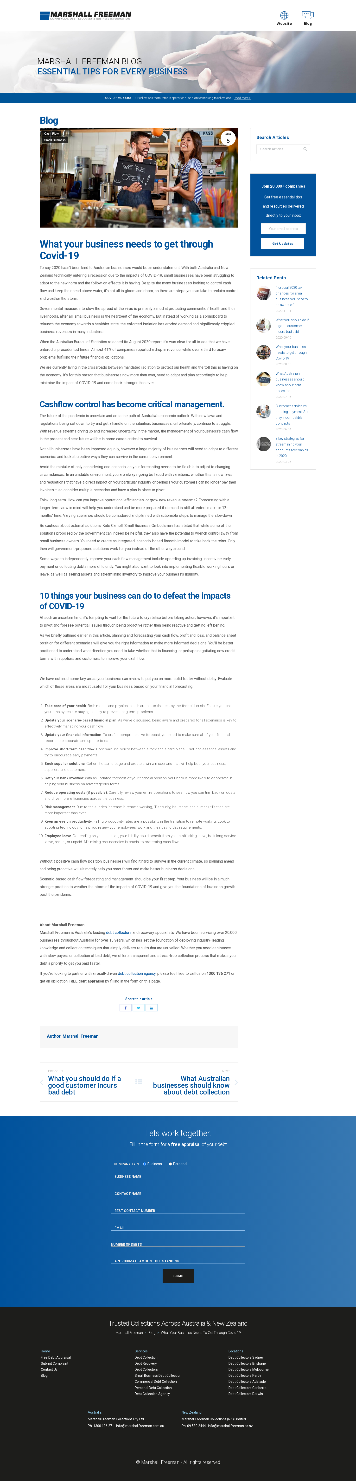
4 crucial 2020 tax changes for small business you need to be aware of (292, 296)
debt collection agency (137, 973)
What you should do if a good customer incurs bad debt (292, 326)
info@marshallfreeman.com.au (140, 1426)
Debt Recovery (146, 1363)
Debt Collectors (146, 1369)
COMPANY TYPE (127, 1164)
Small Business (55, 140)
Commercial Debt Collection (156, 1381)
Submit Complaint (54, 1363)
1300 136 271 (103, 1426)
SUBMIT (178, 1276)
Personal (180, 1164)
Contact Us (49, 1369)
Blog (44, 1375)
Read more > (242, 98)
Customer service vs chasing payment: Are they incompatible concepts (292, 414)
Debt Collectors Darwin (246, 1394)
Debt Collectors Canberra (248, 1388)
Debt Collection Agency (152, 1394)
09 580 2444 (196, 1426)
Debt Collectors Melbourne (249, 1369)
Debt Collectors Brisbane (247, 1363)
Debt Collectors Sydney (246, 1357)
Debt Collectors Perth (245, 1375)
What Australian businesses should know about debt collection (290, 382)
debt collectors (119, 932)
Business (154, 1164)
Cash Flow (51, 133)
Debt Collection (146, 1357)
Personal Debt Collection (153, 1388)
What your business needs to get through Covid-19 (291, 352)
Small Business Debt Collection (158, 1375)
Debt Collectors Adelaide (247, 1381)
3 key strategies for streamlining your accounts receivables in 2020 (292, 447)
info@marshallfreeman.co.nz (230, 1426)
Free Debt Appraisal (56, 1357)
